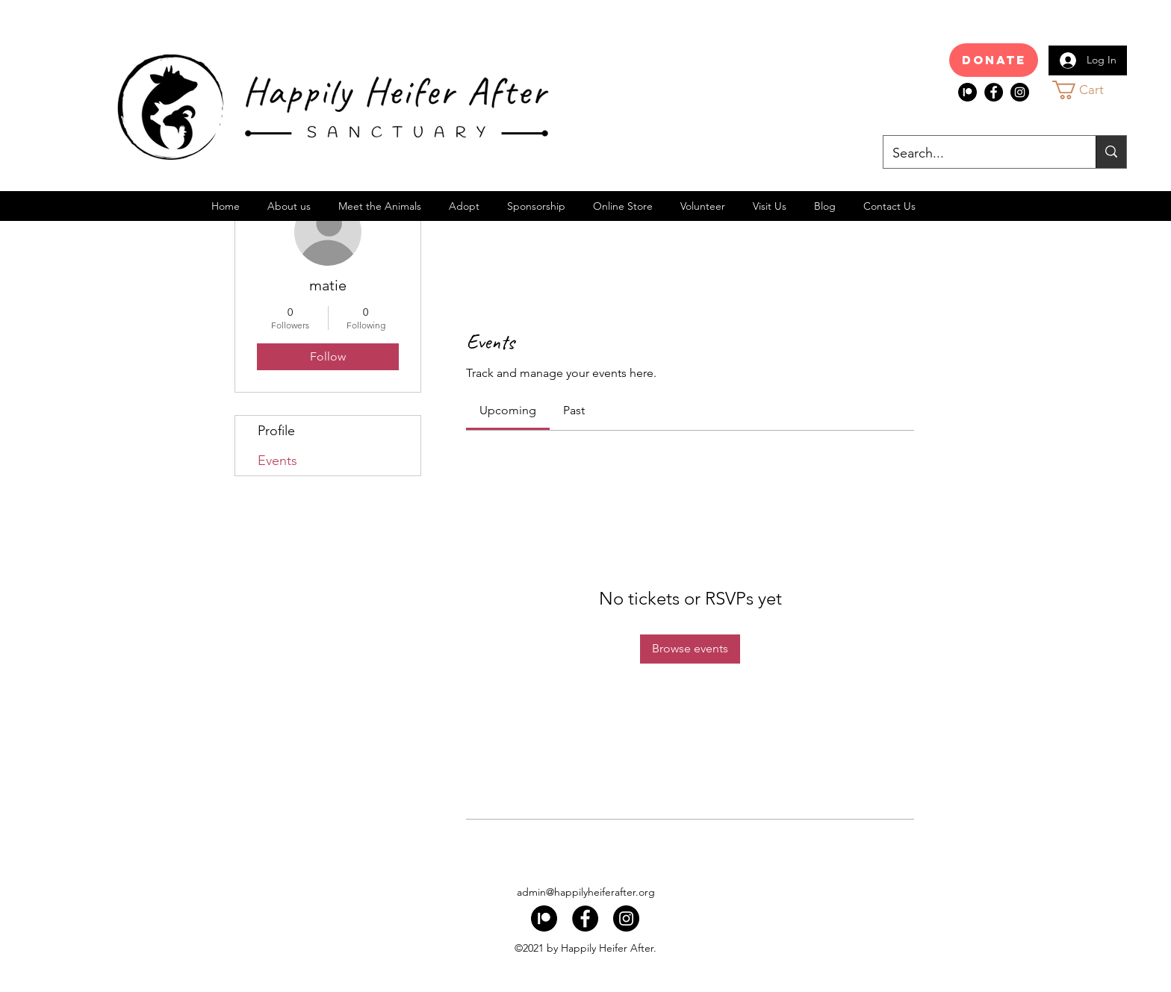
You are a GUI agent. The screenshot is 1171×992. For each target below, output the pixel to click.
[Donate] (993, 60)
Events (277, 460)
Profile (276, 430)
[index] (967, 92)
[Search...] (978, 154)
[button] (1091, 90)
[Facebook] (993, 92)
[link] (507, 410)
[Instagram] (1019, 92)
